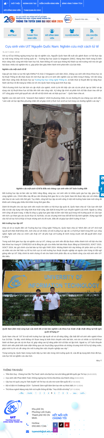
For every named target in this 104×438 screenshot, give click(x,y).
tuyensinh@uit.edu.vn (42, 431)
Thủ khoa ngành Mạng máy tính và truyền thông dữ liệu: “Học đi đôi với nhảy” (38, 389)
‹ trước (29, 393)
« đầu (21, 393)
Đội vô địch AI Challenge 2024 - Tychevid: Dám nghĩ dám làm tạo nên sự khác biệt (39, 385)
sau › (75, 393)
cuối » (82, 393)
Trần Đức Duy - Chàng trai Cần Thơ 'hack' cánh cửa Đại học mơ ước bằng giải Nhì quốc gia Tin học (46, 374)
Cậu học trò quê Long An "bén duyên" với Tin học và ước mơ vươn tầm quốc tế (38, 382)
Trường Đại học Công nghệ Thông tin (51, 80)
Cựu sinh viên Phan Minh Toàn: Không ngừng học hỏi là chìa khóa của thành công (40, 378)
